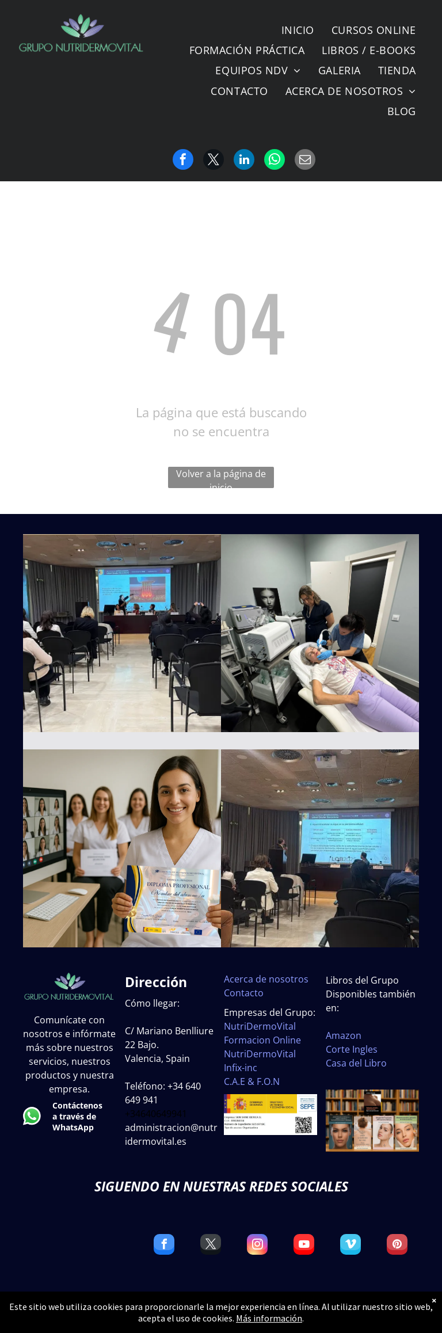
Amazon (343, 1035)
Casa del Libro (356, 1063)
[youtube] (304, 1246)
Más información (269, 1318)
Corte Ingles (352, 1049)
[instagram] (257, 1246)
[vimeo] (350, 1246)
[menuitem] (298, 30)
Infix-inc (240, 1067)
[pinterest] (397, 1246)
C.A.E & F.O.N (252, 1081)
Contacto (244, 993)
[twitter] (210, 1246)
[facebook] (164, 1246)
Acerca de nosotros (266, 979)
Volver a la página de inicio (221, 477)
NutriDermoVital (260, 1026)
